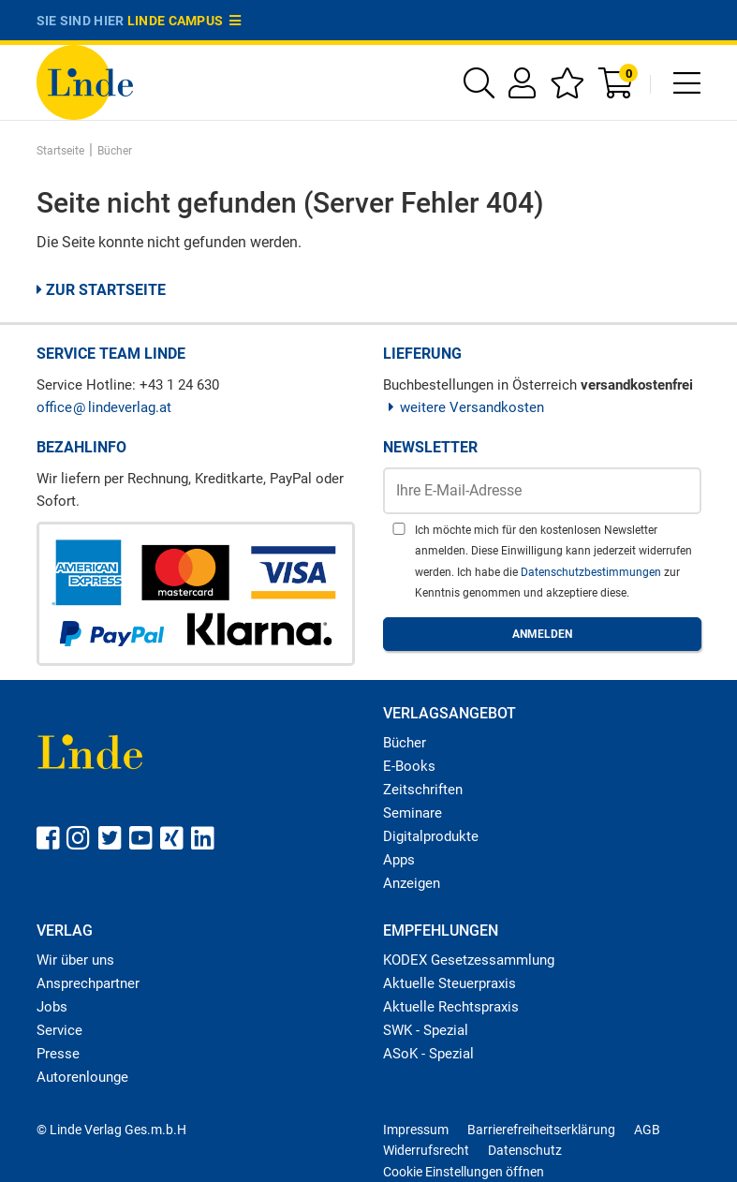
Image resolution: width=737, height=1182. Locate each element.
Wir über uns (75, 960)
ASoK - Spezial (428, 1053)
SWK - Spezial (425, 1030)
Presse (58, 1053)
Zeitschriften (423, 789)
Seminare (412, 813)
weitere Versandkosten (464, 407)
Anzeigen (411, 883)
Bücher (404, 742)
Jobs (52, 1006)
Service (59, 1030)
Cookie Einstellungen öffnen (463, 1171)
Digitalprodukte (431, 836)
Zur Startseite (101, 290)
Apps (399, 859)
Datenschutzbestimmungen (592, 572)
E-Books (409, 766)
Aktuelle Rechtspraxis (451, 1006)
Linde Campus (184, 20)
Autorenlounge (82, 1077)
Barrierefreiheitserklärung (541, 1129)
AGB (647, 1129)
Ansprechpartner (88, 983)
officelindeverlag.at (104, 407)
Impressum (416, 1129)
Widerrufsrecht (426, 1150)
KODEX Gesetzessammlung (468, 960)
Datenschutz (525, 1150)
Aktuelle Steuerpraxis (449, 983)
